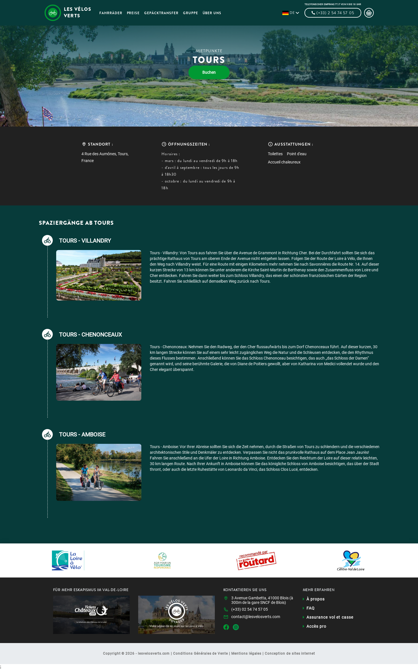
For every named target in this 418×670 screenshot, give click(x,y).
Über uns (214, 13)
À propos (315, 600)
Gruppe (193, 13)
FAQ (310, 609)
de (292, 12)
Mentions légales (246, 654)
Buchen (209, 72)
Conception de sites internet (290, 654)
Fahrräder (113, 13)
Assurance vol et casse (330, 618)
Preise (135, 13)
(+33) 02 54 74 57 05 (249, 610)
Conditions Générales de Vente (200, 654)
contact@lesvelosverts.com (255, 617)
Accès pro (316, 627)
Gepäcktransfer (164, 13)
